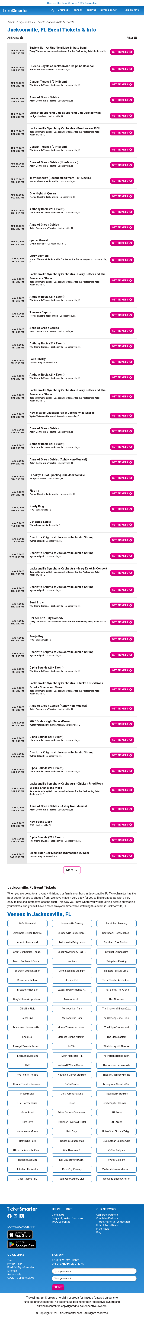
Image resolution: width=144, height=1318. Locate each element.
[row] (72, 52)
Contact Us (58, 1214)
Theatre (91, 10)
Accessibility (14, 1274)
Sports (78, 10)
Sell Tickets (131, 10)
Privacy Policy (15, 1263)
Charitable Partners (107, 1218)
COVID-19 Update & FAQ (20, 1277)
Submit (58, 1287)
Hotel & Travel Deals (107, 1225)
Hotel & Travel (109, 10)
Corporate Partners (107, 1214)
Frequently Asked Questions (67, 1218)
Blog (98, 1232)
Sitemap (12, 1270)
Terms (11, 1260)
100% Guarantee (61, 1221)
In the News (102, 1228)
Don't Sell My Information (21, 1267)
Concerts (64, 10)
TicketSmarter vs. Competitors (113, 1221)
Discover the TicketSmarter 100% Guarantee (72, 3)
